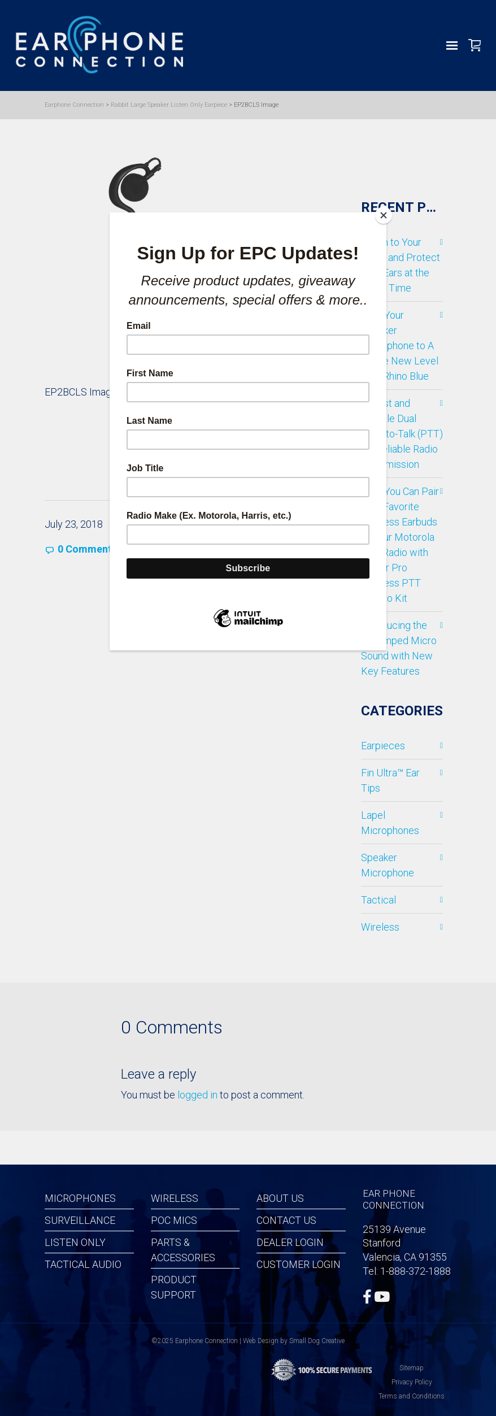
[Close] (383, 215)
